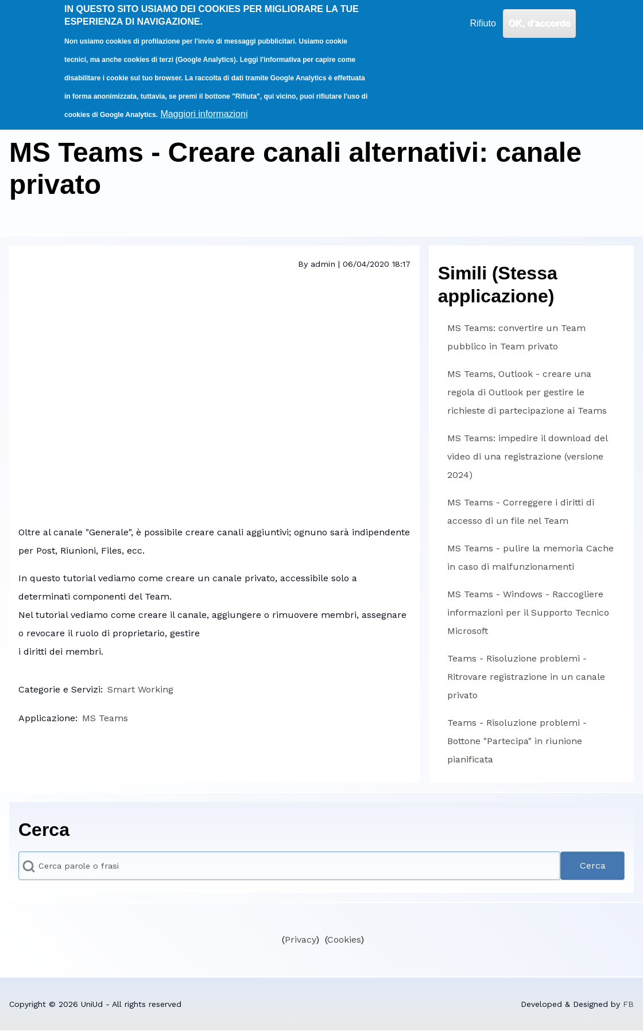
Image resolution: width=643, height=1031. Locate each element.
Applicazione (46, 718)
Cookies (344, 939)
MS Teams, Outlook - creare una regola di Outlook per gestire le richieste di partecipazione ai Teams (527, 392)
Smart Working (140, 689)
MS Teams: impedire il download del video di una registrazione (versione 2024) (527, 456)
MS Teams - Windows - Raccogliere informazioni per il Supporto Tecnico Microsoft (528, 612)
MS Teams (105, 718)
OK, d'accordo (539, 23)
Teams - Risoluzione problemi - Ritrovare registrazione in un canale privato (526, 677)
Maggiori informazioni (203, 114)
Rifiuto (482, 23)
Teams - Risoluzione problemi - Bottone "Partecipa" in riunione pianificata (517, 741)
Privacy (300, 939)
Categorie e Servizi (59, 689)
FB (628, 1004)
